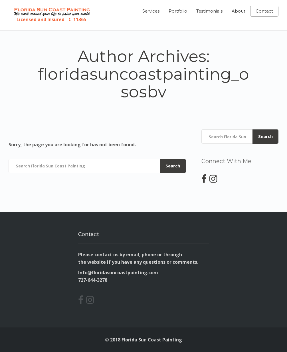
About (238, 11)
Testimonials (209, 11)
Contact (264, 11)
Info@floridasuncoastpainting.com (118, 272)
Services (150, 11)
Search (172, 166)
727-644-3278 (92, 280)
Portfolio (178, 11)
